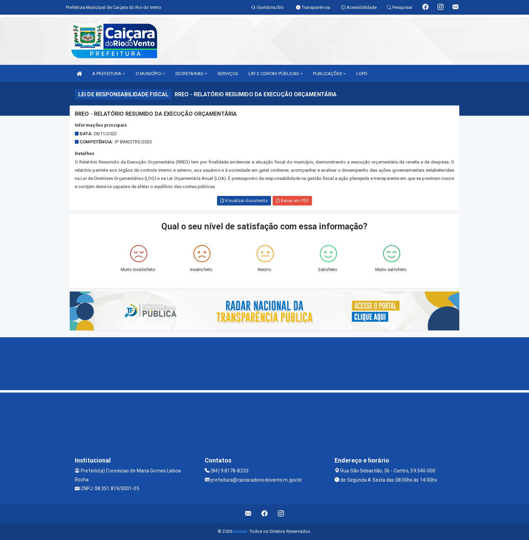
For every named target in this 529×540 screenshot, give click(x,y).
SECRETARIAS (191, 73)
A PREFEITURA (108, 73)
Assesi (240, 531)
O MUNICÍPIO (150, 73)
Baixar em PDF (292, 200)
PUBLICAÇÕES (329, 73)
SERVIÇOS (227, 73)
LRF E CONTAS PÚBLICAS (275, 73)
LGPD (361, 73)
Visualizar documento (244, 200)
